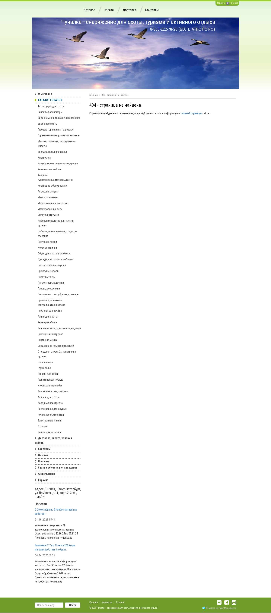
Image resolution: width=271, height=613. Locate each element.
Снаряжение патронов (50, 334)
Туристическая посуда (50, 379)
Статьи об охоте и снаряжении (57, 467)
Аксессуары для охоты (51, 106)
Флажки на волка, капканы (53, 391)
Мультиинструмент (48, 215)
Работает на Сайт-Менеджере (219, 608)
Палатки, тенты (46, 277)
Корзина (221, 3)
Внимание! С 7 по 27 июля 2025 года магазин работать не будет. (55, 547)
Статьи (120, 602)
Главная (93, 95)
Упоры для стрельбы (50, 385)
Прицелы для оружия (50, 310)
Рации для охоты (48, 316)
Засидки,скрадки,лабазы (52, 151)
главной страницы (191, 113)
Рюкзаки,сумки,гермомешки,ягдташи (59, 328)
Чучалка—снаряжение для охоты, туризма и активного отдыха (138, 21)
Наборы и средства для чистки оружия (56, 223)
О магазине (45, 93)
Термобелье (44, 368)
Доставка (129, 10)
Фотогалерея (46, 474)
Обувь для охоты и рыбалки (54, 253)
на (231, 3)
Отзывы (43, 455)
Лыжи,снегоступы (48, 191)
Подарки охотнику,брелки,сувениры (58, 294)
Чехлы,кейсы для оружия (52, 409)
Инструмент (44, 157)
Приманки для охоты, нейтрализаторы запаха (51, 302)
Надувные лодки (47, 242)
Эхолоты (43, 426)
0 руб (235, 3)
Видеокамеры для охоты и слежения (59, 118)
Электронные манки (49, 420)
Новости (43, 461)
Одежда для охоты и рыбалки (55, 259)
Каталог (89, 10)
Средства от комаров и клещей (56, 345)
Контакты (152, 10)
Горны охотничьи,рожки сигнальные (58, 135)
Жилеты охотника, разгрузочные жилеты (57, 144)
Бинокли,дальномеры (50, 112)
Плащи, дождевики (49, 288)
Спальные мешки (47, 340)
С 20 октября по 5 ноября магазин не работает (56, 511)
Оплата (109, 10)
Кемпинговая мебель (50, 169)
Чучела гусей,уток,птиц (51, 414)
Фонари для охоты (48, 397)
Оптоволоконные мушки (52, 265)
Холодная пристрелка (50, 403)
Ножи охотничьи (47, 247)
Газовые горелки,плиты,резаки (55, 129)
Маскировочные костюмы (53, 203)
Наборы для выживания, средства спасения (57, 234)
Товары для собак (48, 374)
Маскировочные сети (50, 209)
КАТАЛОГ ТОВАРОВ (50, 100)
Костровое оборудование (53, 185)
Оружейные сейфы (48, 271)
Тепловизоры (45, 362)
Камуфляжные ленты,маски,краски (58, 163)
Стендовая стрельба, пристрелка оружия (57, 354)
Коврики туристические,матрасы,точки (55, 177)
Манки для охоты (48, 197)
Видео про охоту (47, 123)
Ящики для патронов (50, 432)
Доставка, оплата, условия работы (53, 440)
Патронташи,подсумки (51, 282)
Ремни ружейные (47, 322)
